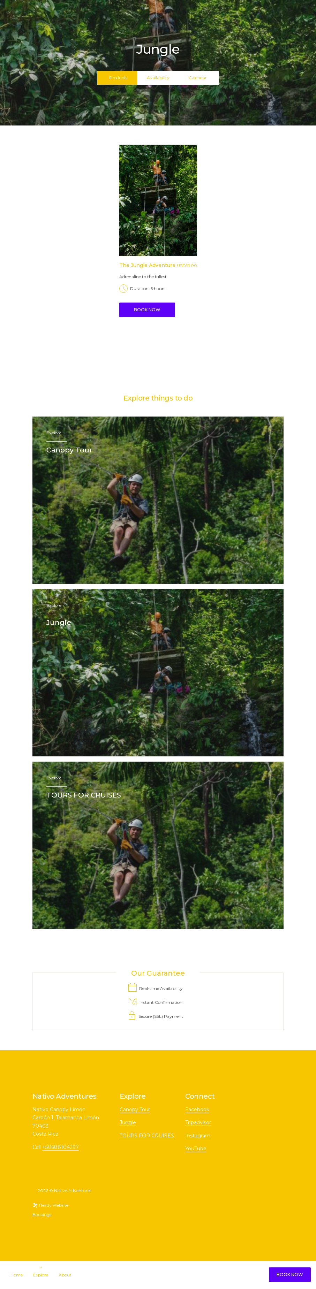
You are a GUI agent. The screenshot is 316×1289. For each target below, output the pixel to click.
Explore (40, 1275)
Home (16, 1275)
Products (118, 77)
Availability (158, 77)
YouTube (195, 1148)
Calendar (198, 77)
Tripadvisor (198, 1122)
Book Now (290, 1274)
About (65, 1275)
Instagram (197, 1135)
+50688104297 (60, 1147)
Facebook (197, 1109)
